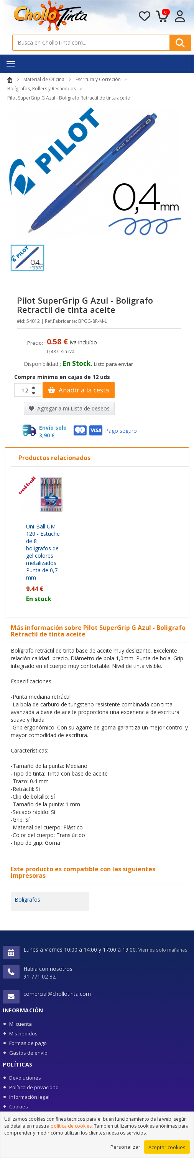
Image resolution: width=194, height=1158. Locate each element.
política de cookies (71, 1127)
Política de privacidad (34, 1087)
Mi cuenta (20, 1023)
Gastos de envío (28, 1052)
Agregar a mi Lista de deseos (69, 408)
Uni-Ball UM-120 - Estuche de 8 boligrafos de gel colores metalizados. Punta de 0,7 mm (43, 552)
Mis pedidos (23, 1033)
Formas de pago (28, 1043)
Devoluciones (25, 1077)
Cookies (18, 1106)
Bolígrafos (27, 899)
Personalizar (125, 1148)
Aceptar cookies (167, 1148)
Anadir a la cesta (78, 389)
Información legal (29, 1096)
